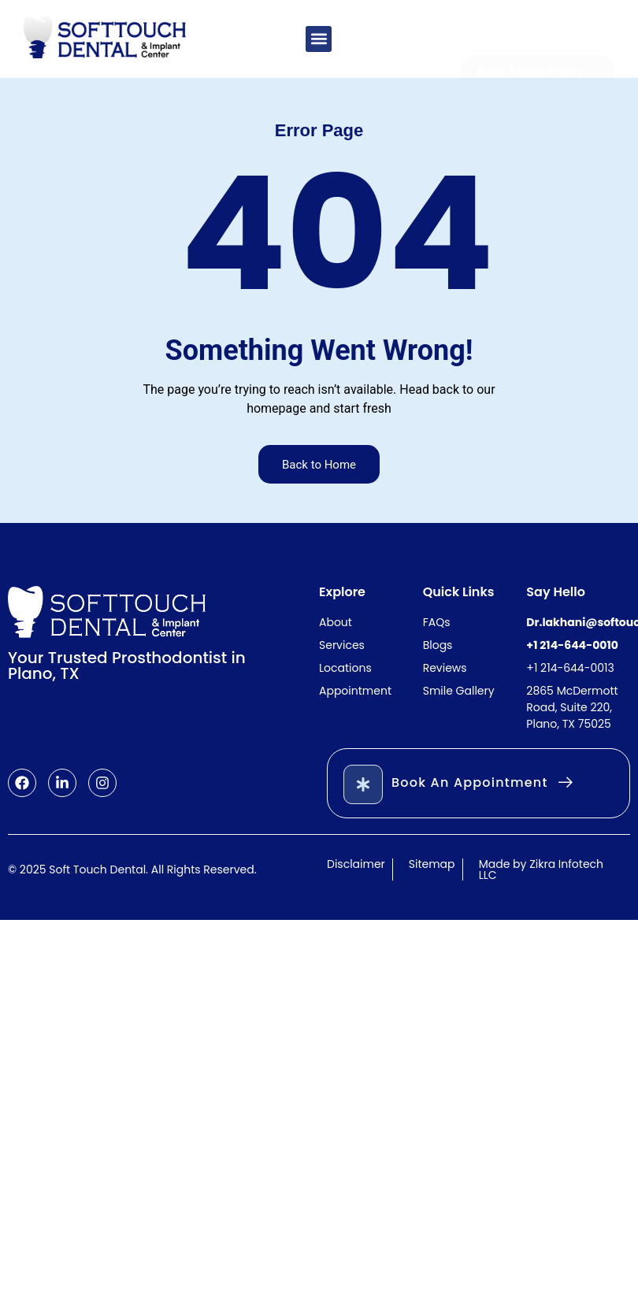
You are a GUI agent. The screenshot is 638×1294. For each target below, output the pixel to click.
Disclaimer (356, 864)
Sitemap (432, 864)
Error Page (319, 130)
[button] (319, 39)
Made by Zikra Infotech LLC (541, 869)
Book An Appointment (469, 782)
